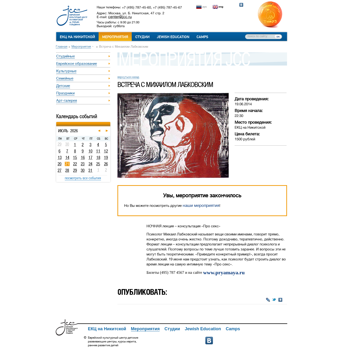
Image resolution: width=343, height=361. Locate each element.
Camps (202, 37)
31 (90, 170)
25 (98, 164)
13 (60, 157)
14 (67, 157)
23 (83, 164)
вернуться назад (128, 77)
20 (59, 164)
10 (90, 151)
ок (278, 36)
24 (90, 164)
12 (106, 151)
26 (106, 164)
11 (98, 151)
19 (106, 157)
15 (75, 157)
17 (90, 157)
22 (75, 164)
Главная (61, 46)
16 (83, 157)
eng (221, 6)
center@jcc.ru (120, 16)
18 (98, 157)
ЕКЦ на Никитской (77, 37)
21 (67, 164)
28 (67, 170)
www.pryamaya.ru (224, 272)
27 (59, 170)
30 (83, 170)
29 (75, 170)
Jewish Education (173, 37)
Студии (142, 37)
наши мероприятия (201, 205)
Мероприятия (115, 37)
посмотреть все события (83, 178)
